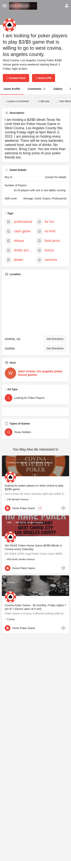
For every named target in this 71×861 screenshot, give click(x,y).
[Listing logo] (9, 25)
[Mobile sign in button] (66, 5)
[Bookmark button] (63, 508)
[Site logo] (23, 6)
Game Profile (12, 88)
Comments (37, 89)
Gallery (58, 88)
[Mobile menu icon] (4, 6)
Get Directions (55, 338)
